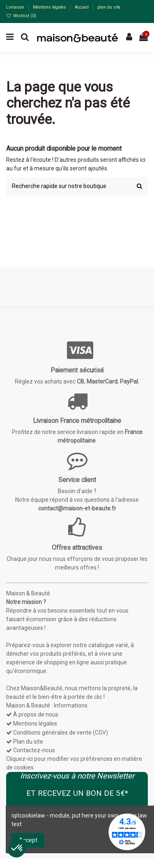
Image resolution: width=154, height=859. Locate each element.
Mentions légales (50, 7)
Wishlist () (21, 15)
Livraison (15, 7)
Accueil (82, 7)
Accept (28, 840)
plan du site (108, 7)
